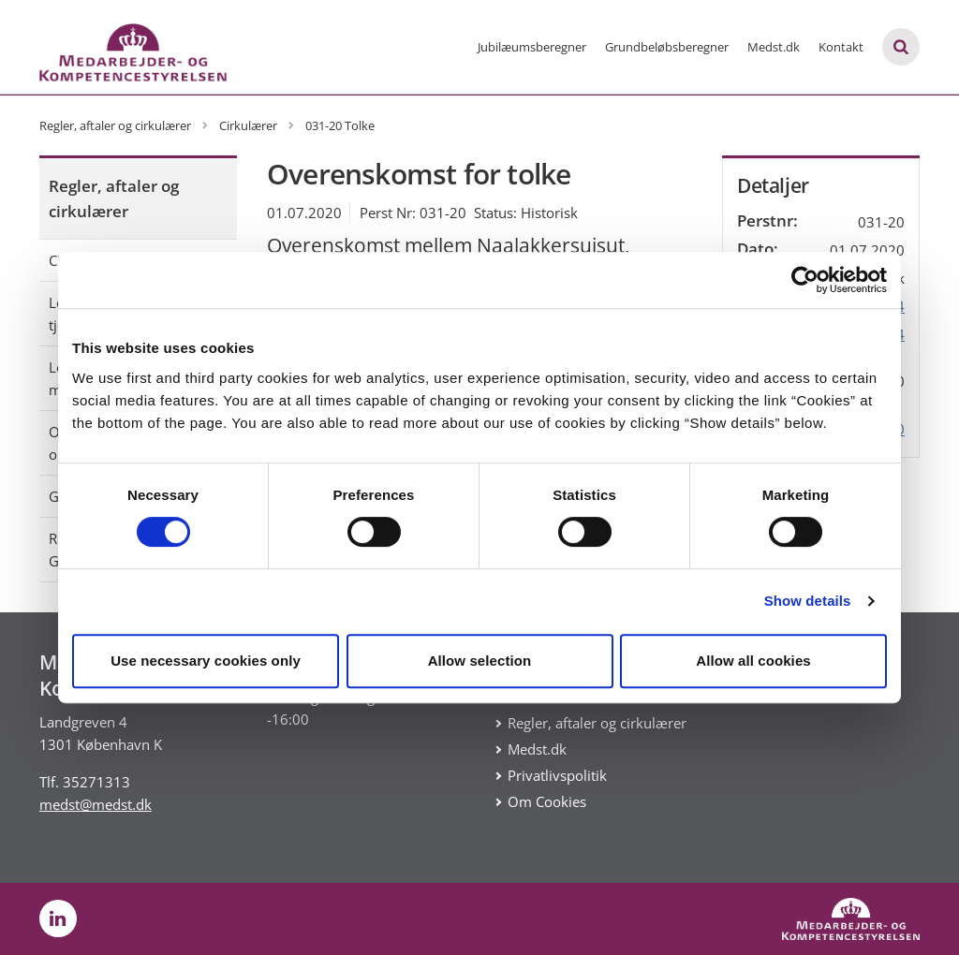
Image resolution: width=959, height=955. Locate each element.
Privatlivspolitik (557, 775)
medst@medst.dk (95, 804)
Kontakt (841, 46)
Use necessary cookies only (206, 660)
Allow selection (480, 660)
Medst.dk (773, 46)
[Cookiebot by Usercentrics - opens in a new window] (805, 280)
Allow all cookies (753, 660)
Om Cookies (547, 801)
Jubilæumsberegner (532, 46)
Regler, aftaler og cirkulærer (114, 198)
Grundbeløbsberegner (667, 46)
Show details (807, 601)
